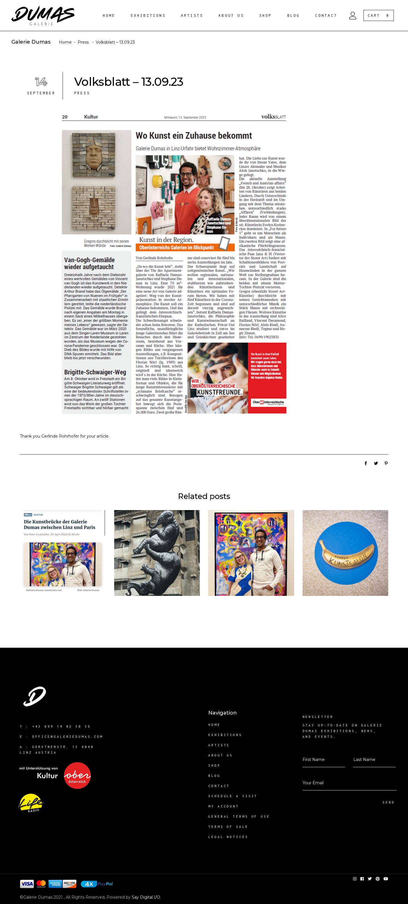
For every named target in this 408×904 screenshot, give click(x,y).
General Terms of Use (239, 816)
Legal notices (228, 837)
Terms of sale (228, 826)
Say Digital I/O (146, 897)
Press (83, 42)
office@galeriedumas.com (67, 736)
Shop (214, 765)
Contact (219, 786)
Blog (214, 775)
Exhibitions (225, 735)
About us (220, 755)
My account (223, 806)
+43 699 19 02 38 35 (61, 726)
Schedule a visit (233, 796)
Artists (219, 745)
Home (65, 42)
